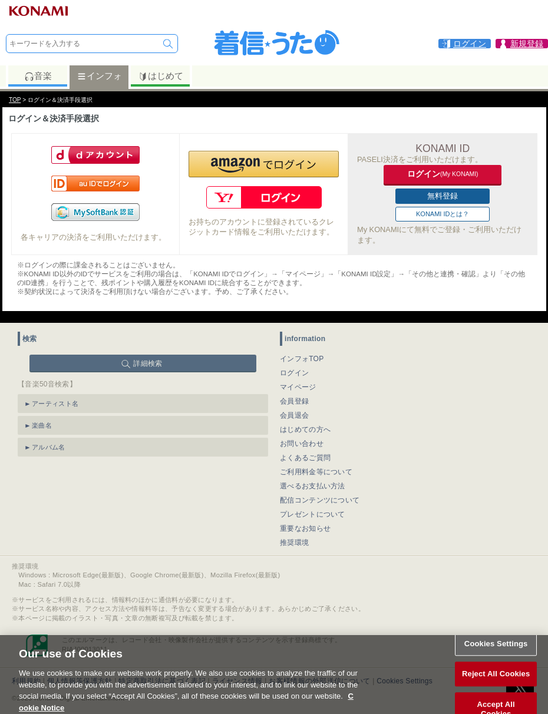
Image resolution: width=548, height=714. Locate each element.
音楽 (38, 76)
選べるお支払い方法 (312, 486)
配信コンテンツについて (319, 500)
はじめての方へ (305, 429)
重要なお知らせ (305, 528)
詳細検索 (147, 363)
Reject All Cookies (496, 679)
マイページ (298, 387)
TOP (15, 100)
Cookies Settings (496, 648)
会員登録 (294, 401)
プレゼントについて (312, 514)
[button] (264, 164)
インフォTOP (302, 359)
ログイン (294, 373)
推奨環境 (294, 542)
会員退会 (294, 415)
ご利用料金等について (316, 472)
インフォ (99, 76)
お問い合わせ (301, 443)
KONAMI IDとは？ (442, 213)
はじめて (160, 76)
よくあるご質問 (305, 458)
